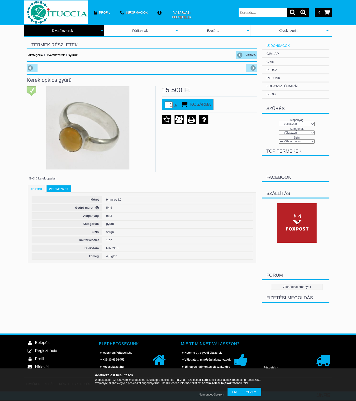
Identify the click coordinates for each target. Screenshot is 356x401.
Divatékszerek (62, 31)
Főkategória (35, 55)
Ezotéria (213, 31)
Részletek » (270, 367)
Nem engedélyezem (211, 394)
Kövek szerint (289, 31)
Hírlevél (42, 367)
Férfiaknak (140, 31)
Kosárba (200, 104)
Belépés (42, 342)
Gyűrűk (73, 55)
